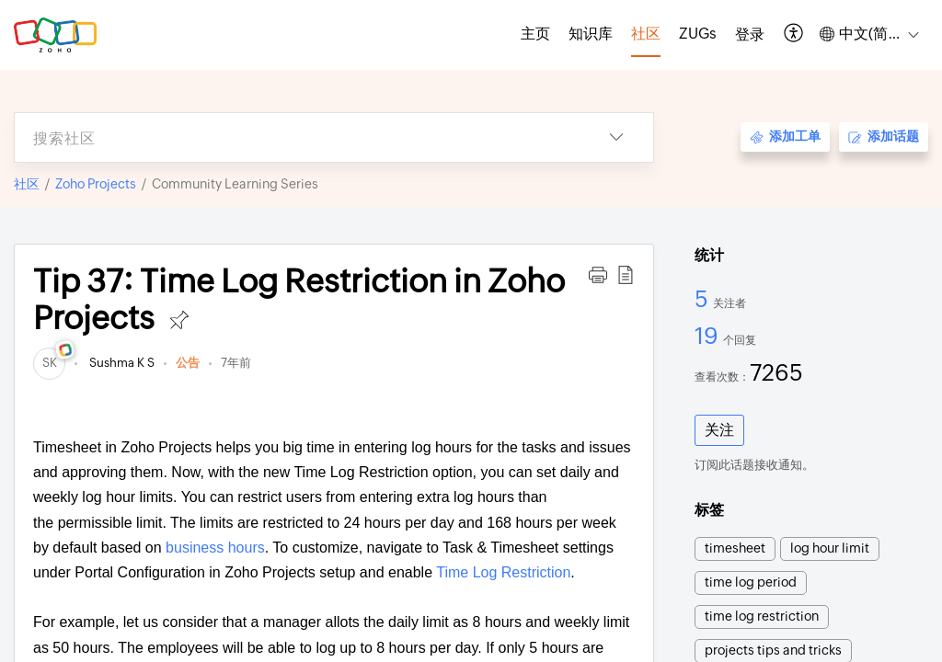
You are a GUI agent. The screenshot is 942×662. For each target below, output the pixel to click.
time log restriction (762, 616)
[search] (297, 137)
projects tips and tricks (773, 650)
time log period (751, 582)
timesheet (735, 548)
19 (709, 335)
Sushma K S (120, 363)
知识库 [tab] (591, 33)
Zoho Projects (95, 184)
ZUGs (698, 33)
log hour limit (829, 548)
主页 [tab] (535, 33)
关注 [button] (719, 430)
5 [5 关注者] (704, 299)
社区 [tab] (646, 33)
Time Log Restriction (503, 572)
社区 (27, 184)
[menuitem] (750, 35)
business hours (215, 547)
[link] (49, 363)
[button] (794, 34)
